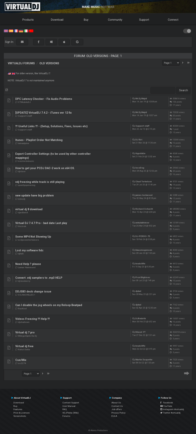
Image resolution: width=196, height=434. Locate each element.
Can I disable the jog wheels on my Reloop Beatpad (48, 305)
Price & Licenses (21, 412)
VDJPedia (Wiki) (70, 412)
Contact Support (70, 402)
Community (115, 19)
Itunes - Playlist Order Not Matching (39, 140)
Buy (86, 19)
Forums (66, 416)
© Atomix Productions (98, 430)
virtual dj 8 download (28, 209)
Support (144, 19)
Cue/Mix (20, 360)
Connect (173, 19)
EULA (114, 416)
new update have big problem (34, 195)
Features (17, 409)
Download (57, 19)
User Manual (68, 406)
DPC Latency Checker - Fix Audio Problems (43, 98)
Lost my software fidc (29, 250)
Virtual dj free (24, 346)
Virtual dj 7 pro (25, 332)
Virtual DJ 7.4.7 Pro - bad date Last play (41, 223)
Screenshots (19, 416)
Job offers (116, 409)
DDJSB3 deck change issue (33, 291)
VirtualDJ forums (21, 63)
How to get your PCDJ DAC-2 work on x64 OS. (45, 168)
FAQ (64, 409)
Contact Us (117, 406)
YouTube (166, 406)
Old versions (49, 63)
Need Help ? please (28, 263)
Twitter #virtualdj (170, 412)
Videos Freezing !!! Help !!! (32, 318)
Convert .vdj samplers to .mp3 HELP (38, 277)
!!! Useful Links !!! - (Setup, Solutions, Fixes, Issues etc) (51, 126)
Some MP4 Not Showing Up (33, 236)
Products (28, 19)
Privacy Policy (118, 412)
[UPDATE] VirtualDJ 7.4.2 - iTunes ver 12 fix (43, 112)
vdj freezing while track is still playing (40, 181)
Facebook (166, 402)
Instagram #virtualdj (172, 409)
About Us (116, 402)
